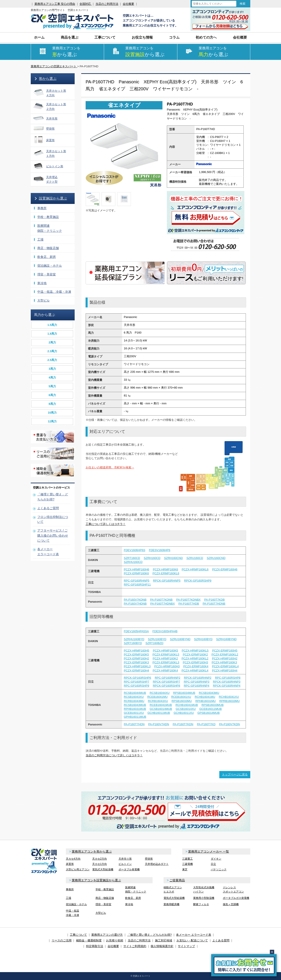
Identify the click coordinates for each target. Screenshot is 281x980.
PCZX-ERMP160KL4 (225, 666)
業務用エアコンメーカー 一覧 (208, 851)
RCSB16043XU (134, 696)
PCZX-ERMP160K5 (136, 654)
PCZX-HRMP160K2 (165, 658)
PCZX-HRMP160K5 (165, 650)
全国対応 (85, 3)
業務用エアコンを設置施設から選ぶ (96, 880)
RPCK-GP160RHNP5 (166, 580)
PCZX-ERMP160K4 (195, 666)
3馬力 (52, 368)
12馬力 (52, 421)
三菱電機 (187, 864)
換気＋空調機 (231, 904)
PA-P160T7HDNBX (162, 603)
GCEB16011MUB (210, 708)
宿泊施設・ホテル (49, 265)
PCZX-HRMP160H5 (136, 650)
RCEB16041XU (181, 696)
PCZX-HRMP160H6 (136, 569)
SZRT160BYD (133, 643)
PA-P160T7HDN (134, 724)
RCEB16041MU (157, 696)
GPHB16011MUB (135, 716)
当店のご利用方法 (106, 3)
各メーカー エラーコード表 (193, 934)
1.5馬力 (52, 325)
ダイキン (216, 858)
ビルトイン (125, 864)
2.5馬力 (52, 360)
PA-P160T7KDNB (161, 599)
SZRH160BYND (226, 639)
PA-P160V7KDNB (135, 599)
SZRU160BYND (180, 639)
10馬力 (52, 412)
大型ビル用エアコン (78, 869)
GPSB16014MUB (208, 712)
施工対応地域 (163, 940)
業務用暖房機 (171, 904)
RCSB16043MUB (135, 705)
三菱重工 (187, 858)
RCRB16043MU (134, 701)
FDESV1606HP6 (159, 550)
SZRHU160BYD (134, 639)
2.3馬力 (52, 351)
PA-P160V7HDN (158, 724)
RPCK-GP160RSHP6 (137, 677)
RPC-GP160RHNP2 (167, 677)
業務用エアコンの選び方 (107, 934)
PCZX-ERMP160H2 (136, 658)
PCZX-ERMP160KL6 (166, 573)
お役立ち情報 (142, 37)
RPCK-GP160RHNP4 (226, 685)
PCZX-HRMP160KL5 (195, 650)
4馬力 (52, 377)
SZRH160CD (152, 558)
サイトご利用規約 (134, 946)
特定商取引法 (94, 946)
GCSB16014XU (186, 708)
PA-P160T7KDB (214, 599)
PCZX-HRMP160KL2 (195, 658)
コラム (174, 37)
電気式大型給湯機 (102, 869)
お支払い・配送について (192, 940)
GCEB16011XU (134, 712)
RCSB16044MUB (135, 692)
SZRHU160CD (133, 562)
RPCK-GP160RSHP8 (166, 685)
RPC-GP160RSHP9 (136, 685)
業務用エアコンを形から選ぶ (92, 851)
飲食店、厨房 (46, 257)
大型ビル (43, 300)
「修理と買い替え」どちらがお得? (149, 934)
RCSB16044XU (159, 692)
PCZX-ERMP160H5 (224, 650)
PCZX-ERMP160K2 (195, 654)
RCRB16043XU (158, 701)
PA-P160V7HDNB (135, 603)
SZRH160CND (173, 558)
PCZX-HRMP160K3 (224, 662)
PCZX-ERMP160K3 (136, 662)
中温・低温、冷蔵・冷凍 (54, 291)
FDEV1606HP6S (134, 550)
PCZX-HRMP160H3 (167, 666)
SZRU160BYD (157, 639)
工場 (40, 239)
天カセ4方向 (73, 858)
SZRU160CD (194, 558)
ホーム (39, 37)
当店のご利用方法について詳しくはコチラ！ (114, 755)
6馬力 (52, 395)
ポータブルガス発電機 (236, 898)
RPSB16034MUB (184, 692)
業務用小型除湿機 (203, 898)
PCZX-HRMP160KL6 (195, 569)
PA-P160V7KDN (229, 724)
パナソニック (219, 869)
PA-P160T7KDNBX (188, 599)
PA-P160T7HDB (188, 603)
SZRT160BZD (154, 643)
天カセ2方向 (99, 858)
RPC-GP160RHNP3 (196, 681)
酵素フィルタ (201, 904)
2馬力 (52, 342)
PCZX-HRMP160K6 (165, 569)
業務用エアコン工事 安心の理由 (54, 3)
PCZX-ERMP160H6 (224, 569)
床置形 (70, 864)
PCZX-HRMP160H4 (225, 670)
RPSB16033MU (182, 701)
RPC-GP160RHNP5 (136, 580)
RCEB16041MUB (161, 705)
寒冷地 (42, 283)
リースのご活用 (62, 940)
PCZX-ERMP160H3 (195, 662)
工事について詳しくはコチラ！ (106, 524)
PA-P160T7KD (206, 724)
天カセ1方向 (99, 864)
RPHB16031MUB (135, 708)
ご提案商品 (177, 880)
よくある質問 (220, 940)
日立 (213, 864)
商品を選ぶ (69, 37)
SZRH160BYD (203, 639)
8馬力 (52, 403)
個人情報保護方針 (162, 946)
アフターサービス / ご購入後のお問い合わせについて (52, 535)
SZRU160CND (216, 558)
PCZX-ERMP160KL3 (166, 662)
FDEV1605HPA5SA (136, 631)
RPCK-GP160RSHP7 (166, 681)
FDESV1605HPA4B (165, 631)
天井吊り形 (125, 858)
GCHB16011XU (184, 712)
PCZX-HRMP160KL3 (137, 666)
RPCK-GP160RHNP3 (226, 681)
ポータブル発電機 (129, 869)
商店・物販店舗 (48, 248)
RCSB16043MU (209, 692)
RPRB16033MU (229, 701)
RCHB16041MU (205, 696)
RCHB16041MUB (187, 705)
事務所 (42, 208)
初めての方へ (206, 37)
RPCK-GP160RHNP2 (197, 677)
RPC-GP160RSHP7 (136, 681)
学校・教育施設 (48, 217)
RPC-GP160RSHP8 (227, 677)
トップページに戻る (235, 774)
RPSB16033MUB (212, 705)
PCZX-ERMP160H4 (136, 670)
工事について (104, 37)
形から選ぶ (47, 78)
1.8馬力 (52, 333)
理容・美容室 (46, 274)
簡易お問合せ (244, 965)
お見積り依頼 (114, 940)
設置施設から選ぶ (53, 198)
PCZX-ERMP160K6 (136, 573)
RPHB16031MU (205, 701)
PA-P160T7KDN (183, 724)
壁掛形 (149, 858)
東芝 (184, 869)
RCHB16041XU (229, 696)
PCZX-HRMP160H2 (225, 658)
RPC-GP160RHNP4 (196, 685)
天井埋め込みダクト (157, 864)
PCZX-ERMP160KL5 (166, 654)
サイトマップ (186, 946)
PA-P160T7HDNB (214, 603)
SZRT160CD (132, 558)
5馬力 (52, 386)
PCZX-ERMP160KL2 (225, 654)
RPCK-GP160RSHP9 (197, 580)
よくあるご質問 (48, 508)
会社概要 (128, 3)
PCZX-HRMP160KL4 (195, 670)
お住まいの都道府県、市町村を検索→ (110, 467)
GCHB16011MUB (159, 712)
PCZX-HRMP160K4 (165, 670)
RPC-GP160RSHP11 (137, 584)
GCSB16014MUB (161, 708)
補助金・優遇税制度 (89, 940)
